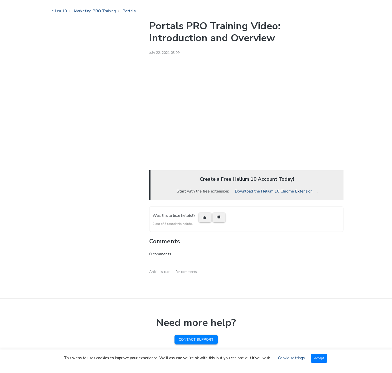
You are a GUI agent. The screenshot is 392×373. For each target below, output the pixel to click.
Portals (129, 11)
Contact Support (196, 339)
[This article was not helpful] (219, 217)
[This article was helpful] (205, 217)
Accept (319, 358)
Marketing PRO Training (95, 11)
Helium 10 (57, 11)
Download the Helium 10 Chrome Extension (273, 191)
